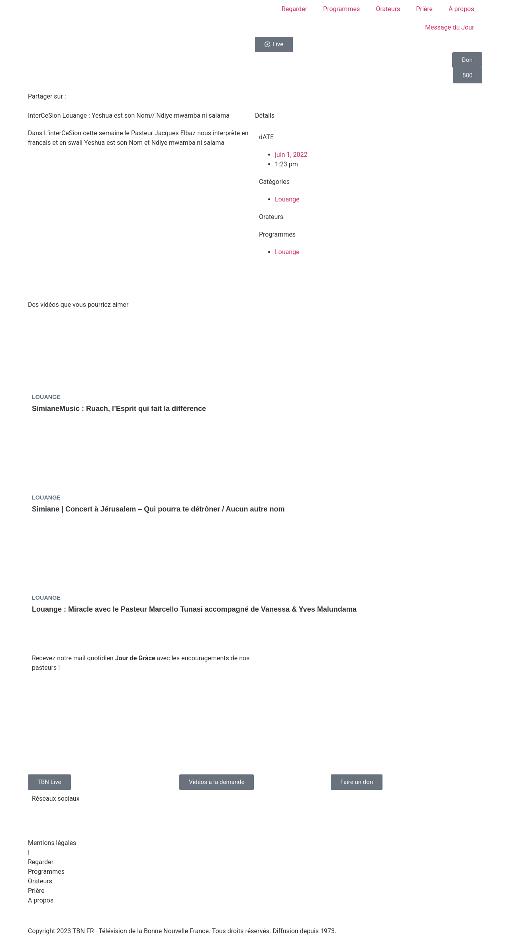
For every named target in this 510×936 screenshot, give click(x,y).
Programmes (341, 9)
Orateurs (388, 9)
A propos (461, 9)
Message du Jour (449, 27)
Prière (424, 9)
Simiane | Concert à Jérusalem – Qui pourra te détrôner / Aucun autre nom (158, 509)
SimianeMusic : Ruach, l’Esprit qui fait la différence (119, 409)
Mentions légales (52, 843)
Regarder (294, 9)
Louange (287, 199)
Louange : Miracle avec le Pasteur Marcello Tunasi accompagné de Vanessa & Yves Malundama (194, 609)
